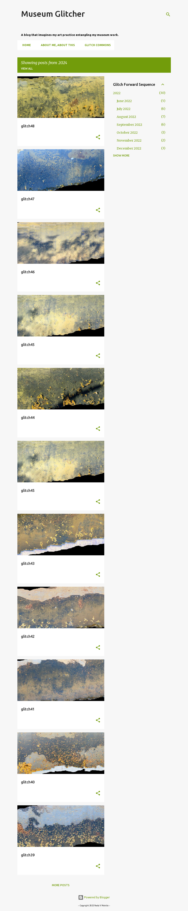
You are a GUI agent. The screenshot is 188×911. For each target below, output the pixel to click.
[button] (98, 137)
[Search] (168, 14)
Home (25, 45)
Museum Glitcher (53, 13)
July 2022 (123, 109)
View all (27, 68)
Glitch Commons (96, 45)
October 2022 (127, 133)
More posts (61, 885)
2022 (117, 93)
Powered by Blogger (94, 897)
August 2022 (126, 117)
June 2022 (124, 101)
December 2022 (129, 148)
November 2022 (129, 140)
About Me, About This (56, 45)
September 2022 (129, 125)
